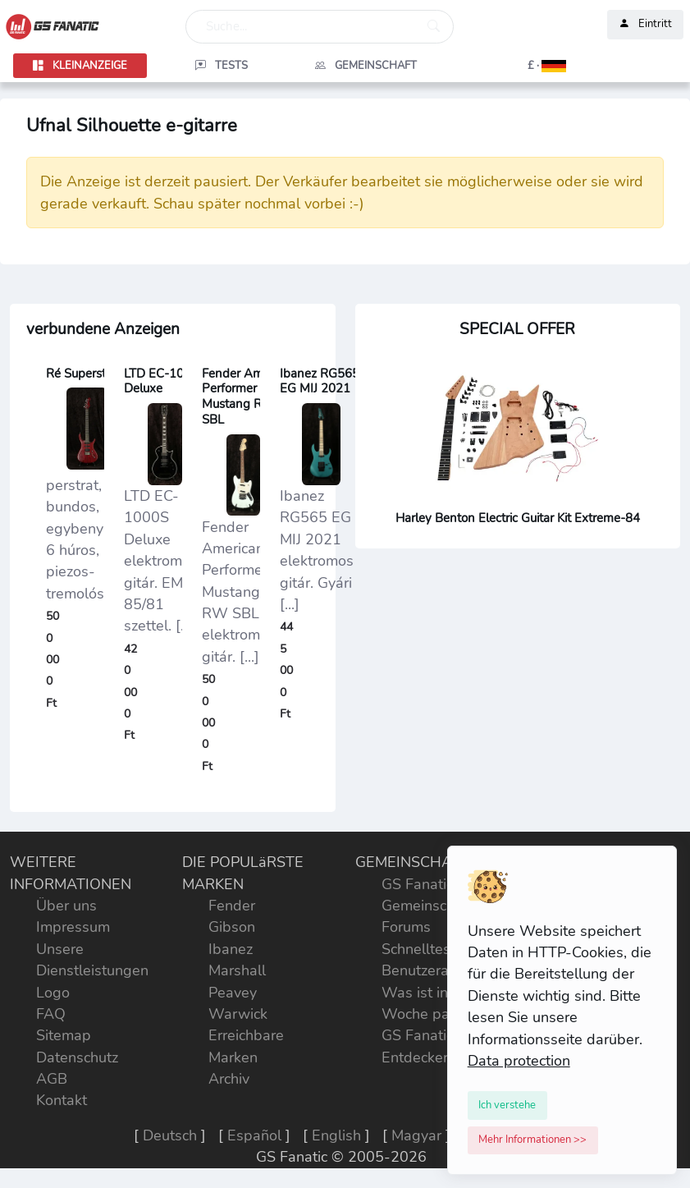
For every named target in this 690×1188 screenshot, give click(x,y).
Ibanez (230, 949)
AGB (51, 1079)
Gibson (231, 927)
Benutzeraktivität (437, 970)
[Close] (508, 1105)
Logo (53, 992)
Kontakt (61, 1100)
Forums (406, 927)
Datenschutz (77, 1057)
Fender (231, 905)
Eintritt (645, 24)
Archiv (228, 1079)
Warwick (237, 1014)
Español (254, 1135)
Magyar (416, 1135)
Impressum (73, 927)
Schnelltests (422, 949)
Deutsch (170, 1135)
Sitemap (63, 1035)
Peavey (232, 992)
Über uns (66, 905)
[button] (510, 65)
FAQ (51, 1014)
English (336, 1135)
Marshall (237, 970)
